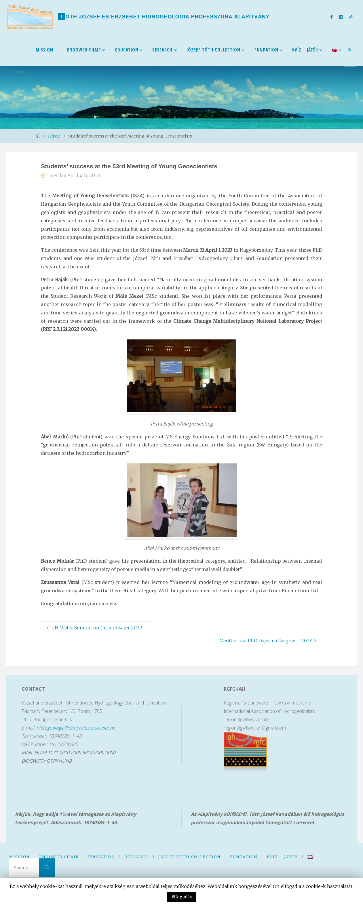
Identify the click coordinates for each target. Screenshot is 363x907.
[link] (350, 49)
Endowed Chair (59, 856)
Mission (19, 856)
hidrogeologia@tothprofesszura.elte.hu (76, 728)
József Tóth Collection (189, 856)
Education (101, 856)
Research (136, 856)
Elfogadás (182, 897)
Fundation (243, 856)
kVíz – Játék (282, 856)
